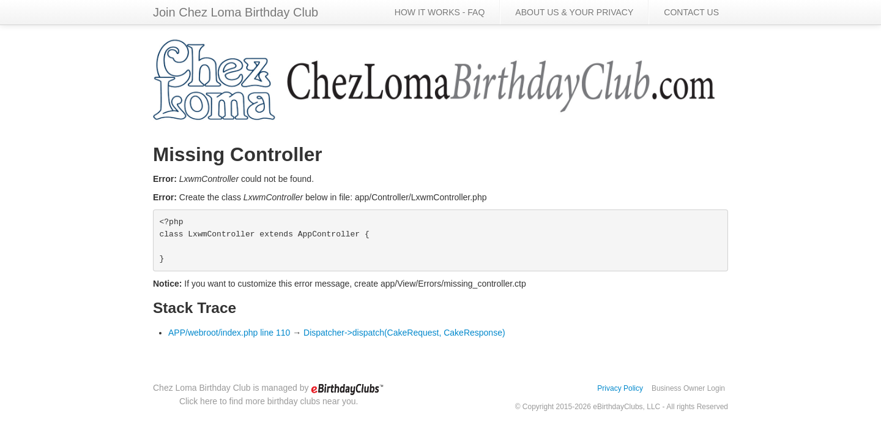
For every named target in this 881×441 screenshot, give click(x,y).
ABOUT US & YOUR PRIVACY (574, 12)
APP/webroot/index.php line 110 (229, 332)
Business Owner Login (688, 388)
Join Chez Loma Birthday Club (235, 12)
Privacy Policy (620, 388)
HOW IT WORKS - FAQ (440, 12)
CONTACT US (691, 12)
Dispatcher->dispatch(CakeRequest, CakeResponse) (404, 332)
